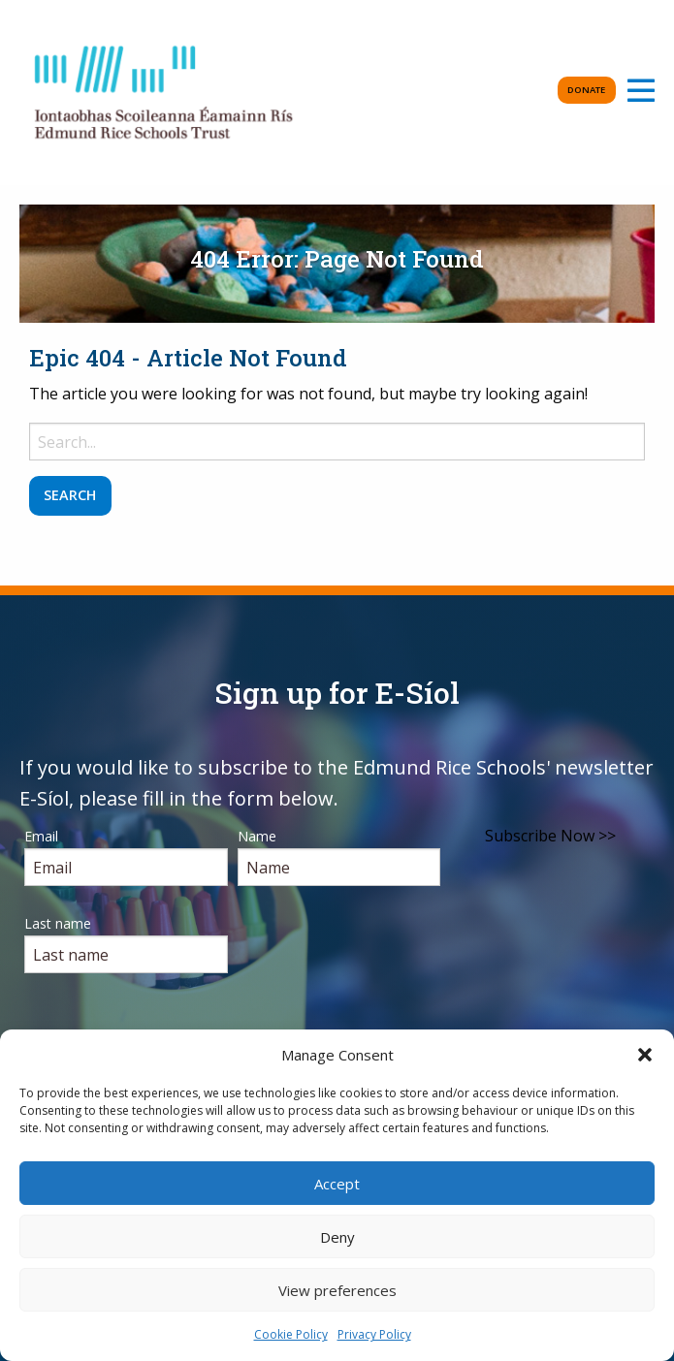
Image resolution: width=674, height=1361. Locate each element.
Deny (337, 1237)
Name (257, 836)
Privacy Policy (374, 1334)
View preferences (337, 1290)
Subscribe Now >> (550, 835)
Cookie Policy (291, 1334)
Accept (337, 1183)
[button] (645, 1054)
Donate (586, 89)
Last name (57, 923)
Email (41, 836)
